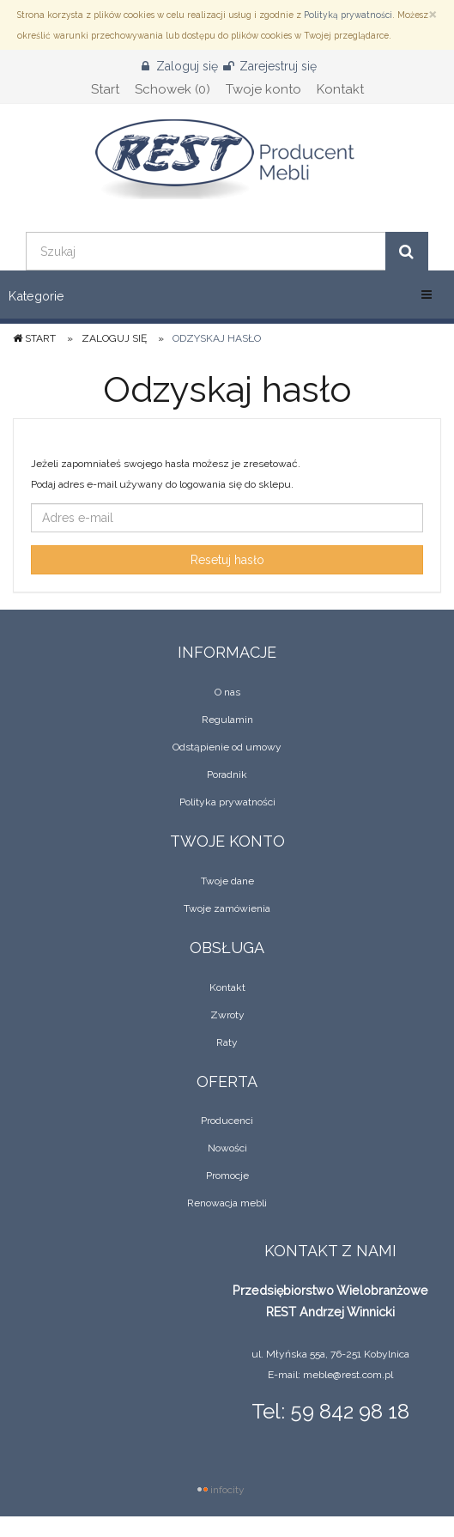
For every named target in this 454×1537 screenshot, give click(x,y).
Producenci (227, 1121)
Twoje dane (227, 881)
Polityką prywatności (348, 14)
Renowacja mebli (227, 1203)
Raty (227, 1042)
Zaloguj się (114, 338)
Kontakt (227, 987)
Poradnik (227, 774)
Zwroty (227, 1015)
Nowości (227, 1148)
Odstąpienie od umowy (227, 747)
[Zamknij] (432, 13)
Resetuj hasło (227, 560)
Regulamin (227, 720)
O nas (227, 692)
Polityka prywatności (227, 802)
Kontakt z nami (330, 1251)
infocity (227, 1490)
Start (34, 338)
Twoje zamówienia (227, 908)
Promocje (227, 1175)
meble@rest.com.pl (348, 1375)
